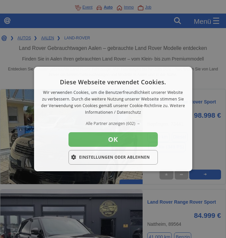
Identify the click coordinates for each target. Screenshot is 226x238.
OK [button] (113, 139)
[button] (112, 124)
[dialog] (113, 119)
